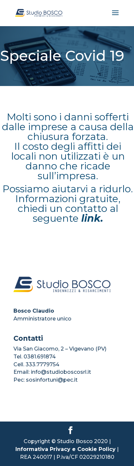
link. (92, 218)
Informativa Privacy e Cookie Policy (65, 449)
